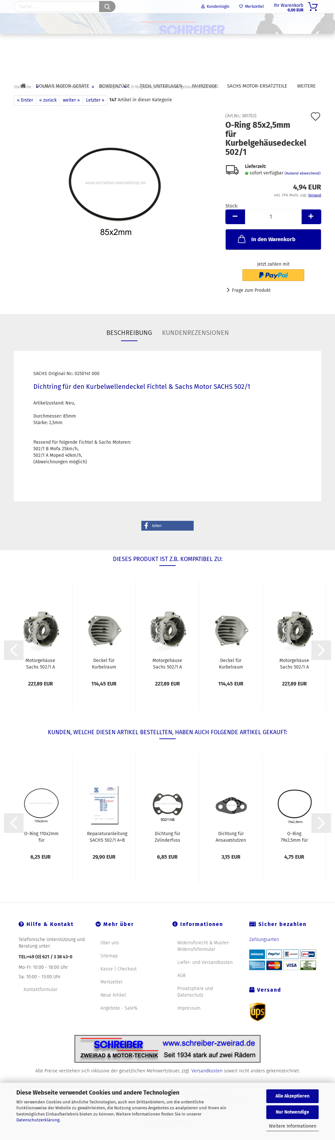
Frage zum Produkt (251, 305)
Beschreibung (129, 348)
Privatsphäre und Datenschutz (195, 1007)
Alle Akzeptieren (292, 1096)
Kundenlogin (215, 6)
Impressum (189, 1023)
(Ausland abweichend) (303, 188)
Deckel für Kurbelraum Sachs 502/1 (104, 678)
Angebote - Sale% (118, 1023)
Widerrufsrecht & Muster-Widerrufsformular (203, 961)
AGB (181, 990)
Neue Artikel (113, 1010)
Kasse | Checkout (118, 984)
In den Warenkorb (266, 254)
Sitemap (109, 971)
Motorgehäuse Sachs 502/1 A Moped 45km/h (40, 678)
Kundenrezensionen (195, 348)
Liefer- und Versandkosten (205, 977)
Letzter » (95, 115)
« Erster (25, 115)
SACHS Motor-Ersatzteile (257, 86)
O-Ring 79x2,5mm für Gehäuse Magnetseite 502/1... (294, 851)
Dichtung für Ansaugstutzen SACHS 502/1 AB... (231, 851)
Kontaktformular (41, 1004)
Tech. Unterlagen (161, 86)
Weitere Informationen (292, 1126)
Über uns (109, 958)
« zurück (48, 115)
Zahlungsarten (264, 954)
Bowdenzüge (114, 86)
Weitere (306, 86)
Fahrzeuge (204, 86)
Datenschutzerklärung (38, 1119)
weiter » (71, 115)
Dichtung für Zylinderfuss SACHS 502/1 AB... (167, 851)
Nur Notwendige (292, 1112)
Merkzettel (251, 6)
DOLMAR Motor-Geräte (62, 86)
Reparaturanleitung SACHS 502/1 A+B (107, 851)
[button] (167, 541)
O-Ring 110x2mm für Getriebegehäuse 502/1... (41, 851)
